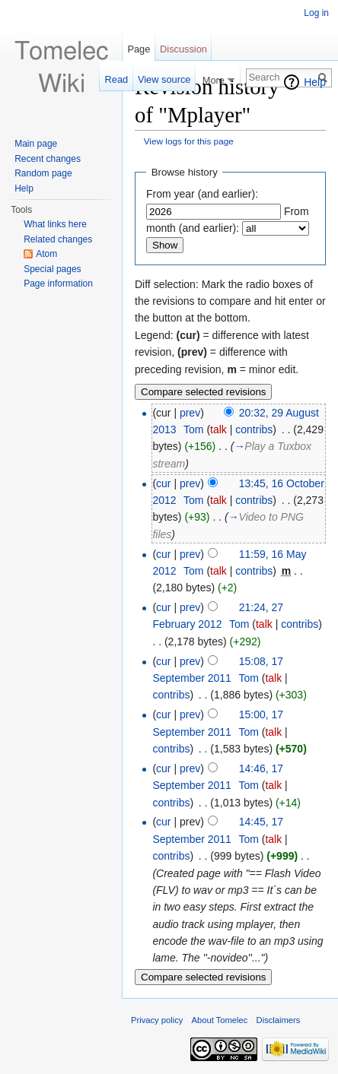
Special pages (52, 269)
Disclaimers (279, 1020)
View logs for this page (189, 141)
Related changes (58, 239)
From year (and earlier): (202, 194)
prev (190, 413)
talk (218, 429)
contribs (254, 429)
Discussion (183, 49)
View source (164, 79)
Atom (46, 254)
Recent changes (47, 159)
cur (163, 483)
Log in (316, 13)
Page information (58, 283)
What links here (55, 224)
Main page (35, 143)
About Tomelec (220, 1020)
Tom (193, 429)
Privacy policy (157, 1020)
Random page (43, 173)
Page (138, 49)
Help (315, 82)
